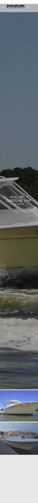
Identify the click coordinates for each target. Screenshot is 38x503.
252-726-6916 (27, 1)
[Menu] (34, 7)
